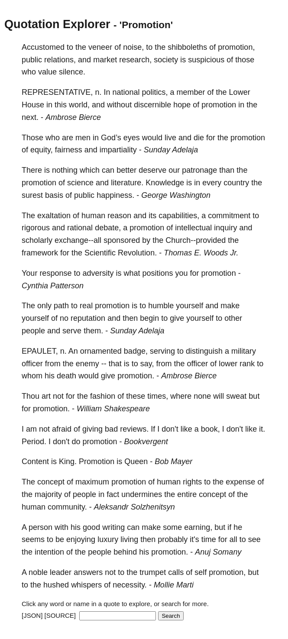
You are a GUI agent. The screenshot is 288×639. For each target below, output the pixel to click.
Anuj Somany (218, 552)
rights (192, 482)
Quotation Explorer (57, 24)
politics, (155, 92)
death (66, 375)
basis (54, 195)
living (129, 539)
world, (79, 104)
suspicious (206, 59)
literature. (127, 182)
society (166, 59)
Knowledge (165, 182)
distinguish (204, 351)
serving (162, 351)
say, (147, 363)
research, (135, 59)
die (199, 137)
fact (113, 494)
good (91, 527)
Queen (136, 461)
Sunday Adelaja (171, 149)
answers (88, 572)
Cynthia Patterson (53, 285)
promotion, (236, 47)
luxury (107, 539)
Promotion (96, 461)
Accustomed (43, 47)
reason (119, 215)
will (218, 396)
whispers (86, 585)
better (126, 170)
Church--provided (195, 240)
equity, (41, 149)
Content (35, 461)
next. (30, 117)
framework (40, 252)
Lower (239, 92)
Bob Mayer (173, 461)
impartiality (118, 149)
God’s (111, 137)
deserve (152, 170)
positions (157, 273)
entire (187, 494)
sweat (236, 396)
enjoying (80, 539)
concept (51, 482)
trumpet (152, 572)
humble (161, 305)
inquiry (225, 227)
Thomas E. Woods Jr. (201, 252)
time (208, 539)
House (33, 104)
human (93, 215)
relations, (60, 59)
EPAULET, (40, 351)
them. (93, 330)
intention (49, 552)
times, (157, 396)
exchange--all (78, 240)
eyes (131, 137)
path (61, 305)
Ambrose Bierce (73, 117)
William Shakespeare (113, 408)
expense (240, 482)
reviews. (134, 429)
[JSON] (32, 615)
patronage (199, 170)
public (32, 59)
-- (104, 363)
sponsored (122, 240)
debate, (108, 227)
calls (176, 572)
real (86, 305)
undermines (141, 494)
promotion (218, 104)
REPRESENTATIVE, (57, 92)
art (46, 396)
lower (228, 363)
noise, (133, 47)
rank (247, 363)
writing (113, 527)
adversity (97, 273)
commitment (229, 215)
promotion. (135, 375)
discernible (152, 104)
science (80, 182)
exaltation (54, 215)
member (191, 92)
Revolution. (137, 252)
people (33, 330)
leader (60, 572)
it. (262, 429)
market (105, 59)
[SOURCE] (60, 615)
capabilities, (179, 215)
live (170, 137)
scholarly (37, 240)
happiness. (115, 195)
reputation (88, 318)
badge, (136, 351)
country (236, 182)
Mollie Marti (174, 585)
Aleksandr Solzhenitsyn (134, 507)
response (55, 273)
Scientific (100, 252)
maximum (92, 482)
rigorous (36, 227)
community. (67, 507)
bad (111, 429)
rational (80, 227)
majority (48, 494)
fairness (68, 149)
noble (38, 572)
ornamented (101, 351)
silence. (72, 72)
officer (32, 363)
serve (71, 330)
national (125, 92)
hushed (56, 585)
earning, (198, 527)
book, (210, 429)
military (243, 351)
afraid (61, 429)
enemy (87, 363)
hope (182, 104)
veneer (100, 47)
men (83, 137)
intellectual (193, 227)
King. (68, 461)
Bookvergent (146, 441)
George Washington (175, 195)
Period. (34, 441)
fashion (102, 396)
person (40, 527)
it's (194, 539)
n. (98, 92)
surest (32, 195)
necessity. (130, 585)
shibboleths (187, 47)
